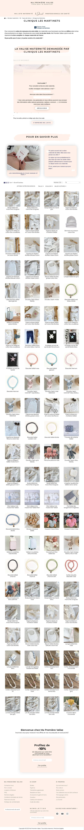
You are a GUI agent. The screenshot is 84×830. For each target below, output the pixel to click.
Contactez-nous (8, 785)
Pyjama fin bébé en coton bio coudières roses (71, 324)
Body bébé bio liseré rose (32, 598)
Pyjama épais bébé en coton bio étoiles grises (32, 232)
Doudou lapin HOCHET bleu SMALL (71, 392)
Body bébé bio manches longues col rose (32, 484)
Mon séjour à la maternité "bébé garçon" (13, 507)
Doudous (32, 797)
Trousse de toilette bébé (71, 438)
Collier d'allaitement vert (52, 667)
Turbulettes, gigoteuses (37, 790)
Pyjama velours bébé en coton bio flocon (51, 415)
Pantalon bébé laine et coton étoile (13, 254)
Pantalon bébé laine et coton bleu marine (32, 346)
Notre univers (60, 790)
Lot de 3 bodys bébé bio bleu (32, 713)
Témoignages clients (62, 795)
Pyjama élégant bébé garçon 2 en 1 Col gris (12, 484)
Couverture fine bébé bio (51, 552)
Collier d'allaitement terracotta (52, 690)
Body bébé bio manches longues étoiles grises (32, 209)
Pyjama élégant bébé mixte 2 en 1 (13, 461)
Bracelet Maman (71, 368)
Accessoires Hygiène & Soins (38, 795)
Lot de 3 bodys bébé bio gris (12, 713)
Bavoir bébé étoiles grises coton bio (52, 277)
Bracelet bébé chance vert (52, 575)
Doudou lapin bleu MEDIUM (12, 415)
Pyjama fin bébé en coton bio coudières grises (13, 232)
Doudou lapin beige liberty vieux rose (71, 552)
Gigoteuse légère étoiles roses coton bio (51, 255)
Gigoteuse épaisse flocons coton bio (12, 438)
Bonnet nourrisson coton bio (71, 231)
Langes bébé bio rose (71, 644)
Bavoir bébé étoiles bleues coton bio (52, 644)
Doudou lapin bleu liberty (71, 461)
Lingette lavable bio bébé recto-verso (71, 484)
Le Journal (59, 799)
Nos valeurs (59, 788)
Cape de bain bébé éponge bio (12, 300)
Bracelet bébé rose (32, 368)
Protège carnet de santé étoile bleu (71, 346)
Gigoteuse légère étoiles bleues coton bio (32, 255)
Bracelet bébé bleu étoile (13, 529)
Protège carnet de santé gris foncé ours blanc (51, 347)
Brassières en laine (35, 792)
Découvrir (42, 108)
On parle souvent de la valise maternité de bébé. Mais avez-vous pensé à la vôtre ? (59, 153)
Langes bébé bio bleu (13, 667)
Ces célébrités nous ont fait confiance (67, 792)
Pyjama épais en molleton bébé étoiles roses (32, 622)
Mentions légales (9, 795)
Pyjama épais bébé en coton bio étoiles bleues (52, 324)
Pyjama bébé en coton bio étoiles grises (71, 209)
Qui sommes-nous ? (62, 785)
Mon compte (8, 788)
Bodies (32, 785)
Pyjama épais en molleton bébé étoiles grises (52, 232)
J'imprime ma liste (42, 122)
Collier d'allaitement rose (32, 690)
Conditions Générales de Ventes (13, 797)
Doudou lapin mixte (52, 299)
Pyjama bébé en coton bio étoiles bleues (13, 645)
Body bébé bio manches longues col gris (12, 209)
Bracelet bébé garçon (52, 369)
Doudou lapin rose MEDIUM (51, 392)
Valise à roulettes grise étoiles (13, 323)
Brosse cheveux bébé (32, 529)
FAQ (5, 792)
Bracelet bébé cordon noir (32, 438)
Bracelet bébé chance (13, 575)
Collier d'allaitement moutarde (71, 667)
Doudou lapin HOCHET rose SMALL (32, 392)
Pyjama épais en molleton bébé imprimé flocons (71, 415)
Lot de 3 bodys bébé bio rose (52, 713)
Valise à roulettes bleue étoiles (32, 552)
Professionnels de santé (12, 809)
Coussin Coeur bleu (52, 529)
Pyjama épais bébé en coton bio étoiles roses (32, 324)
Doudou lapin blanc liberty (32, 300)
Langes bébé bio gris (71, 276)
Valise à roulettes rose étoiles (13, 552)
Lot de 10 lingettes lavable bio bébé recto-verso (32, 668)
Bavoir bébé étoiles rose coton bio (32, 644)
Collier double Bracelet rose (71, 575)
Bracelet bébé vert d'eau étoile (71, 300)
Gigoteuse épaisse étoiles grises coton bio (32, 415)
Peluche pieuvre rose (51, 460)
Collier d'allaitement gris (71, 690)
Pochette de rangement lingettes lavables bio (71, 507)
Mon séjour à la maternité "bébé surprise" (52, 507)
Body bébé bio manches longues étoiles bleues (12, 622)
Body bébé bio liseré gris (51, 208)
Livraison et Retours (10, 790)
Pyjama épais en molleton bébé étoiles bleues (52, 622)
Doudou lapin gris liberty (32, 461)
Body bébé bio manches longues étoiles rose (71, 599)
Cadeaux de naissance (36, 799)
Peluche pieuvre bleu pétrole (13, 598)
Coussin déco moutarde (71, 713)
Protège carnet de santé (12, 369)
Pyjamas (32, 788)
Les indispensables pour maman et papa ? (23, 173)
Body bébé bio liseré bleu (51, 598)
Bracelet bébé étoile (52, 437)
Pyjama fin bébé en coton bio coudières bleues (13, 347)
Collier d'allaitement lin (13, 690)
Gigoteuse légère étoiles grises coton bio (71, 255)
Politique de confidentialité (12, 802)
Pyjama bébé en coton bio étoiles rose (71, 622)
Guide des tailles (34, 802)
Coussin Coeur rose (71, 529)
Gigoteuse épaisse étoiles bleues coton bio (12, 278)
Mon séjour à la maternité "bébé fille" (32, 506)
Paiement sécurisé (9, 799)
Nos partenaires (60, 797)
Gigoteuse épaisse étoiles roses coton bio (32, 278)
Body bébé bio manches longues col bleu (51, 484)
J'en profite (42, 765)
